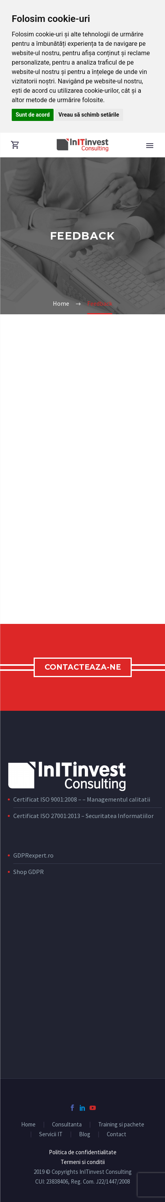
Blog (84, 1134)
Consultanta (67, 1125)
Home (28, 1125)
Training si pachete (121, 1125)
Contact (116, 1134)
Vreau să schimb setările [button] (89, 115)
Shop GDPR (28, 872)
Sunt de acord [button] (33, 115)
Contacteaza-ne (83, 667)
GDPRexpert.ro (33, 855)
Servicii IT (51, 1134)
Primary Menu (149, 145)
